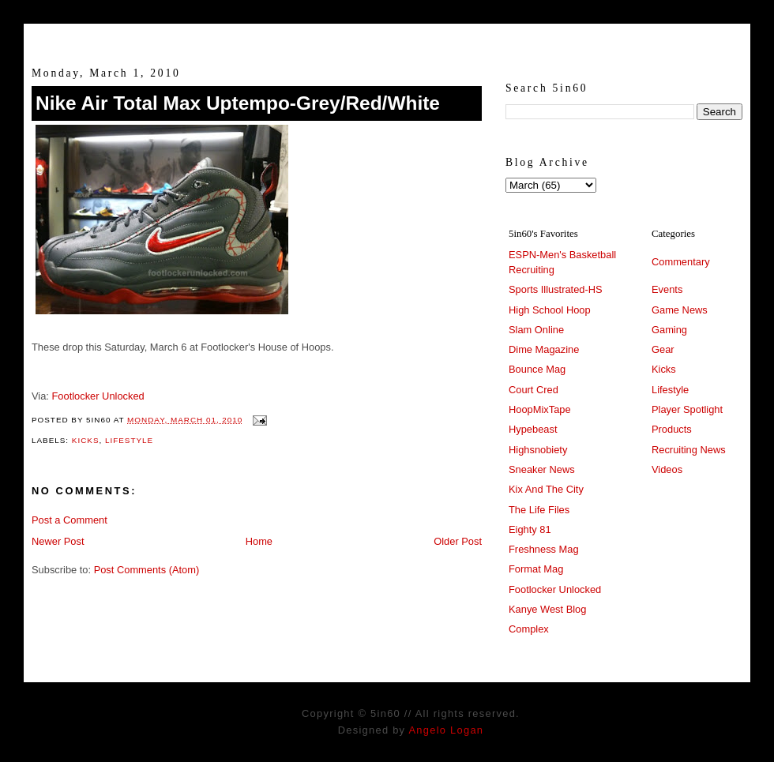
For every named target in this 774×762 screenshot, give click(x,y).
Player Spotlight (687, 409)
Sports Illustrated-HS (556, 289)
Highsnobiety (538, 450)
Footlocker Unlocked (98, 396)
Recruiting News (689, 450)
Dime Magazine (544, 349)
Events (667, 289)
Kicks (86, 440)
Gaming (669, 330)
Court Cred (533, 390)
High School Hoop (550, 310)
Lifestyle (129, 440)
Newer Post (58, 541)
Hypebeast (533, 429)
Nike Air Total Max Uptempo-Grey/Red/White (238, 103)
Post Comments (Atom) (147, 570)
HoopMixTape (540, 409)
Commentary (681, 262)
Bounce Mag (537, 369)
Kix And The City (546, 489)
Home (259, 541)
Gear (663, 349)
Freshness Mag (544, 549)
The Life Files (539, 510)
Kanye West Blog (547, 609)
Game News (680, 310)
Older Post (458, 541)
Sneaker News (542, 469)
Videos (667, 469)
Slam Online (536, 330)
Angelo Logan (445, 730)
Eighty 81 (530, 529)
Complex (529, 629)
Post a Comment (69, 520)
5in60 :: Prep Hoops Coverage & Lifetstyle (387, 38)
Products (672, 429)
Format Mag (536, 569)
